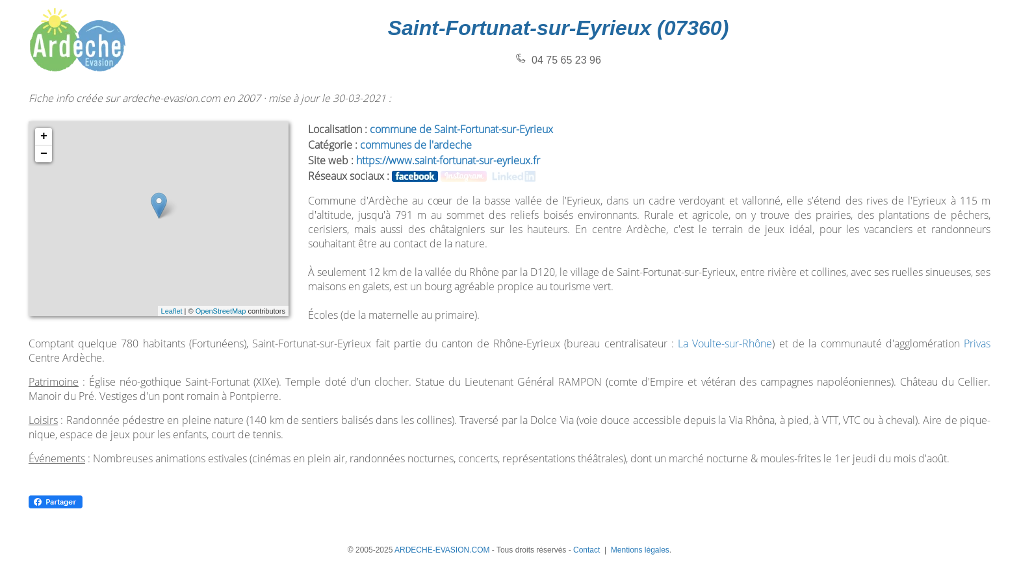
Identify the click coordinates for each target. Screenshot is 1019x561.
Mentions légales (640, 550)
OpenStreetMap (221, 311)
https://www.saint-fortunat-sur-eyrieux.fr (448, 160)
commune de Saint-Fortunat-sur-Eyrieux (461, 129)
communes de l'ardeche (416, 145)
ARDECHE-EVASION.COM (441, 550)
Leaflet (172, 311)
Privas (977, 343)
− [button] (43, 154)
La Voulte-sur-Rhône (725, 343)
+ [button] (43, 136)
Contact (586, 550)
